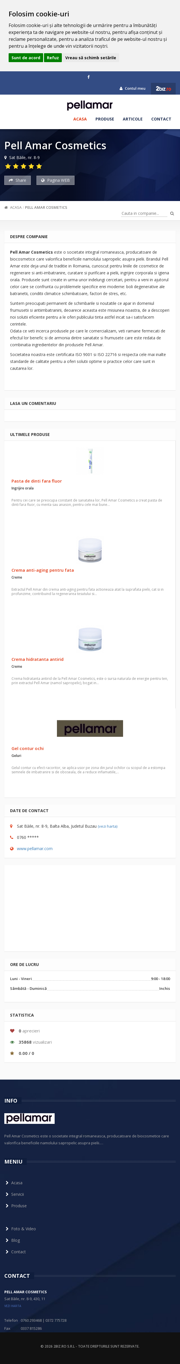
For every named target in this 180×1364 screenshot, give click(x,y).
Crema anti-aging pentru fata (43, 570)
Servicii (14, 1194)
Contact (161, 119)
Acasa (80, 119)
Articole (133, 119)
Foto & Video (20, 1228)
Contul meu (132, 88)
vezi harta (12, 1306)
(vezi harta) (107, 826)
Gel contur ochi (28, 748)
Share (17, 180)
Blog (12, 1240)
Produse (104, 119)
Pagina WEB (55, 180)
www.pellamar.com (35, 848)
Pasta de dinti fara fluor (37, 480)
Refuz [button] (53, 57)
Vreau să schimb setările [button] (90, 57)
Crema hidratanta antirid (38, 659)
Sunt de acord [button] (26, 57)
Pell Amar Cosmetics (46, 207)
